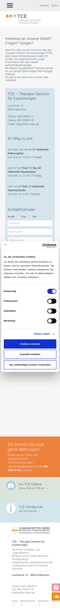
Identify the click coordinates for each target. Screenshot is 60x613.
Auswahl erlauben (30, 354)
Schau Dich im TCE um (31, 488)
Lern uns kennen (28, 511)
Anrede (11, 216)
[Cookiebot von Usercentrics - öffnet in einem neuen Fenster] (42, 246)
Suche (54, 5)
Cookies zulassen (30, 344)
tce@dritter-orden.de (27, 124)
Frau (23, 216)
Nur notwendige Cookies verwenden (30, 364)
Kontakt (44, 5)
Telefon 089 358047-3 (24, 586)
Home (15, 601)
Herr (34, 216)
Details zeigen (42, 333)
